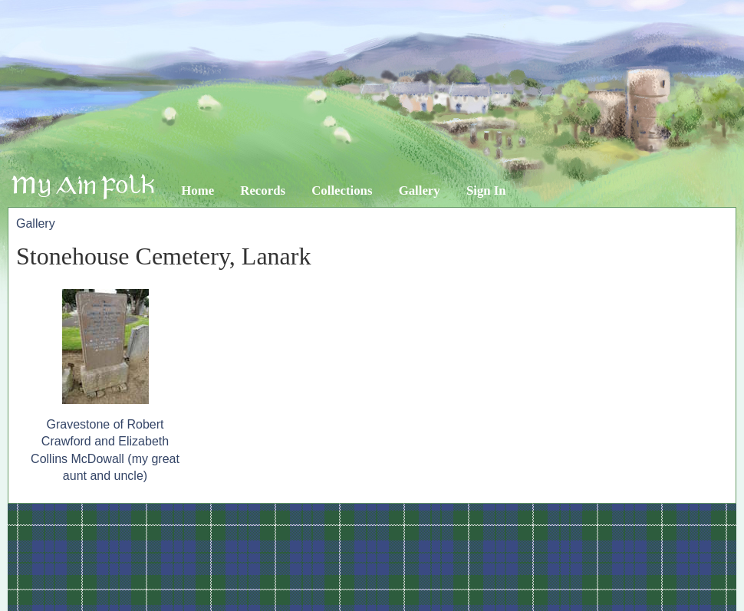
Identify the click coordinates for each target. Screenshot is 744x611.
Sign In (486, 190)
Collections (341, 190)
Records (262, 190)
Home (197, 190)
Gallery (419, 190)
